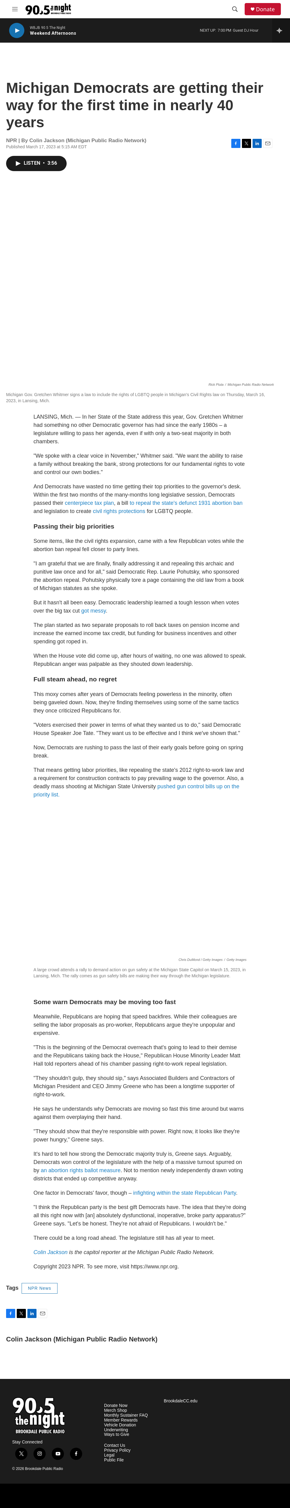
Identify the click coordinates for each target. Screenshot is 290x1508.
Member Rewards (121, 1420)
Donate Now (116, 1405)
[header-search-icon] (235, 9)
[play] (17, 30)
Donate (265, 9)
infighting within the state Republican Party (184, 1193)
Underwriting (116, 1430)
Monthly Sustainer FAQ (126, 1415)
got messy (93, 611)
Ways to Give (116, 1434)
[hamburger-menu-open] (15, 9)
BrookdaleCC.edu (180, 1401)
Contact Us (114, 1445)
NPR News (39, 1288)
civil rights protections (118, 511)
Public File (114, 1460)
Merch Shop (115, 1410)
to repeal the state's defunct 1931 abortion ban (185, 503)
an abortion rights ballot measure (81, 1170)
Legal (109, 1455)
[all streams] (281, 30)
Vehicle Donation (120, 1425)
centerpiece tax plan (88, 503)
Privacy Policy (117, 1450)
